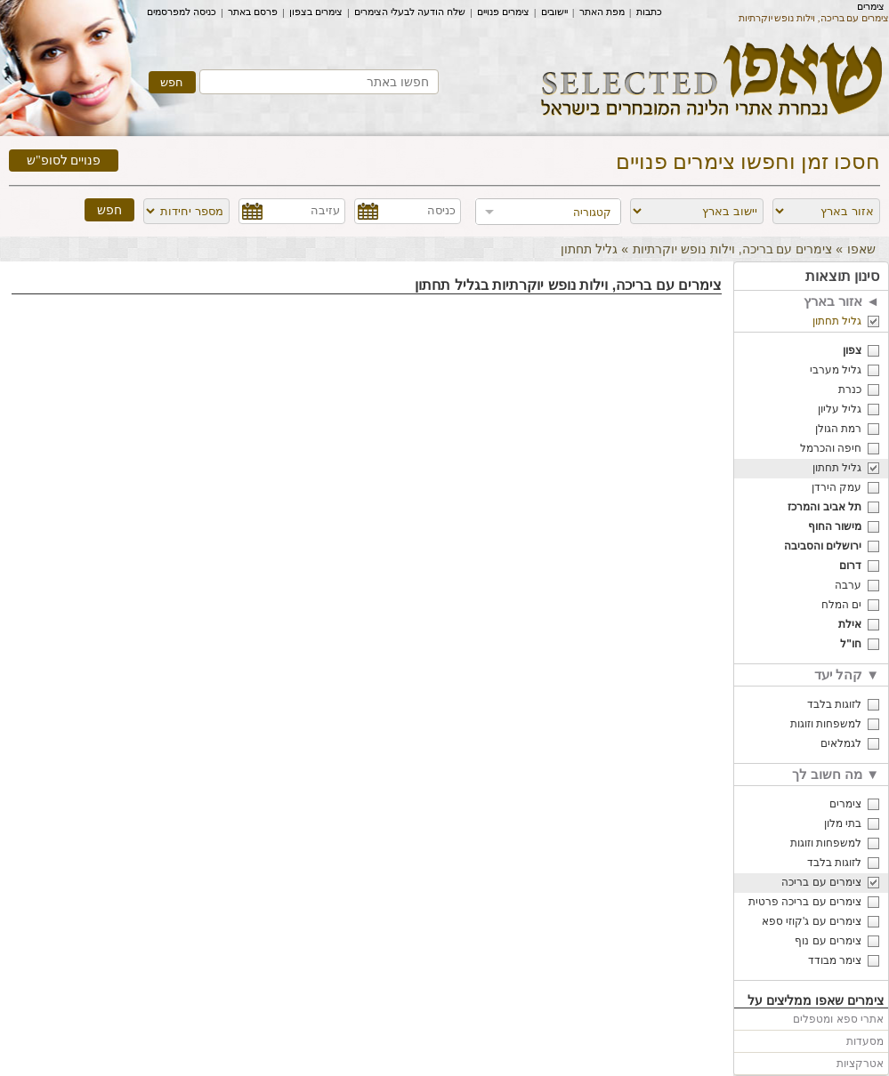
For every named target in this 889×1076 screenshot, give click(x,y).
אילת (849, 624)
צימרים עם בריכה (821, 882)
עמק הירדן (836, 487)
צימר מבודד (834, 960)
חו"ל (850, 644)
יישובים (554, 11)
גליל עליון (839, 409)
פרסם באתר (253, 11)
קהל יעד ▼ (846, 674)
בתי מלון (842, 823)
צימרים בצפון (316, 11)
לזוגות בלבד (834, 704)
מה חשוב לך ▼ (835, 774)
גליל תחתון (836, 321)
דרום (850, 565)
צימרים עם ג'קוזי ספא (811, 921)
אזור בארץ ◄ (841, 301)
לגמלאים (840, 743)
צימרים (871, 6)
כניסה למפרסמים (181, 11)
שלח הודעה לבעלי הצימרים (409, 11)
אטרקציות (860, 1063)
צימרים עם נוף (828, 941)
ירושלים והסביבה (822, 546)
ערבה (848, 585)
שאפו (861, 249)
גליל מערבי (835, 370)
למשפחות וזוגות (825, 724)
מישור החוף (834, 526)
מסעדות (865, 1041)
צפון (852, 350)
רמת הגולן (838, 428)
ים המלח (841, 604)
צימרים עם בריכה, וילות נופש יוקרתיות (732, 249)
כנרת (849, 389)
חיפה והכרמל (830, 448)
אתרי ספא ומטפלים (838, 1019)
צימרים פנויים (503, 11)
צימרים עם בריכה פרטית (804, 901)
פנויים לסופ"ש (64, 160)
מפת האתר (602, 11)
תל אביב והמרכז (824, 507)
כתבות (649, 11)
